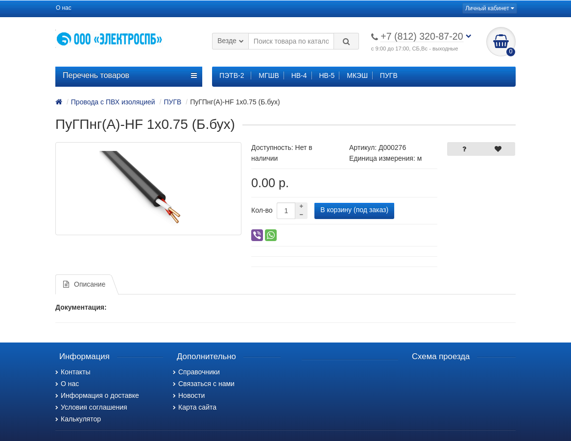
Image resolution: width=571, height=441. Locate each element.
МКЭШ (357, 75)
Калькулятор (78, 419)
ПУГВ (389, 75)
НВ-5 (326, 75)
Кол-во (262, 210)
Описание (84, 284)
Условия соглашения (91, 407)
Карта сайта (194, 407)
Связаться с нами (204, 384)
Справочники (196, 372)
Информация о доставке (97, 395)
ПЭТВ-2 (231, 75)
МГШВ (269, 75)
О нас (63, 7)
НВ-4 (299, 75)
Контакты (72, 372)
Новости (189, 395)
